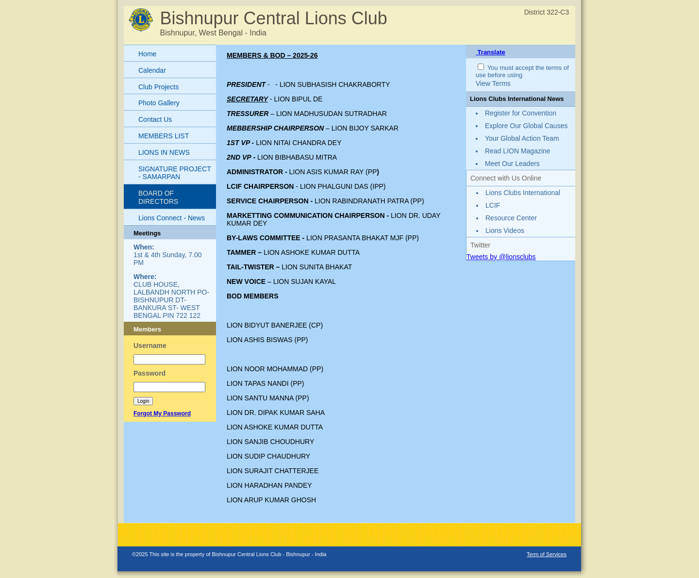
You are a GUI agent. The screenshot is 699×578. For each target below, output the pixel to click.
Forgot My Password (162, 413)
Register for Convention (520, 113)
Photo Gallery (159, 103)
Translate (490, 52)
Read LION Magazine (517, 151)
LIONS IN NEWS (164, 152)
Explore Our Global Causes (526, 126)
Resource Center (511, 218)
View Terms (493, 83)
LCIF (492, 205)
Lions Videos (504, 230)
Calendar (152, 70)
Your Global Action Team (522, 138)
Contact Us (155, 119)
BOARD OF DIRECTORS (158, 197)
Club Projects (158, 87)
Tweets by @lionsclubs (501, 257)
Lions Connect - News (171, 218)
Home (147, 54)
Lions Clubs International (522, 193)
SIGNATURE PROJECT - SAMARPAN (174, 173)
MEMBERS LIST (163, 136)
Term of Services (546, 554)
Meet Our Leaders (512, 163)
